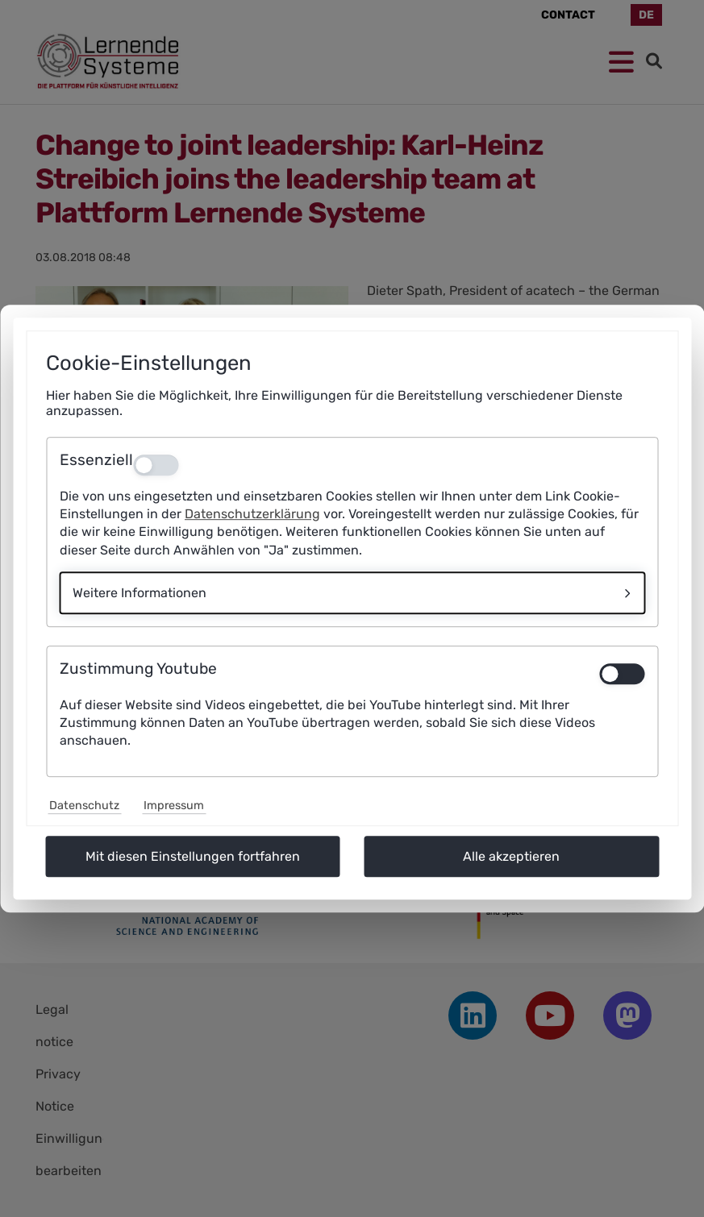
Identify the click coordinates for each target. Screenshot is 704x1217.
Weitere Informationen (139, 592)
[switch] (621, 673)
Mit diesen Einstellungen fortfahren (192, 856)
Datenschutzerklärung (252, 513)
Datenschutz (84, 805)
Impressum (174, 805)
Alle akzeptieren (511, 856)
